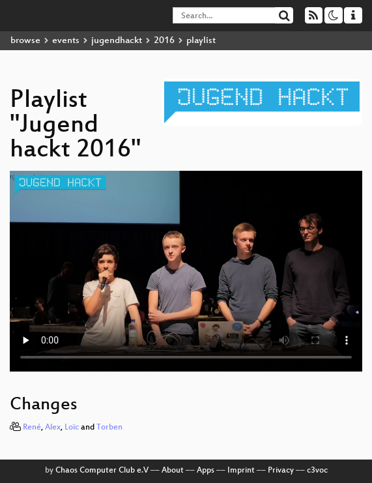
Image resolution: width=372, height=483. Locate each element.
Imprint (241, 470)
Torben (109, 427)
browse (25, 40)
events (65, 40)
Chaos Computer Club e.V (102, 470)
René (32, 427)
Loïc (71, 427)
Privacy (281, 470)
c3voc (317, 470)
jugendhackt (116, 40)
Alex (53, 427)
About (173, 470)
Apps (205, 470)
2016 (164, 40)
